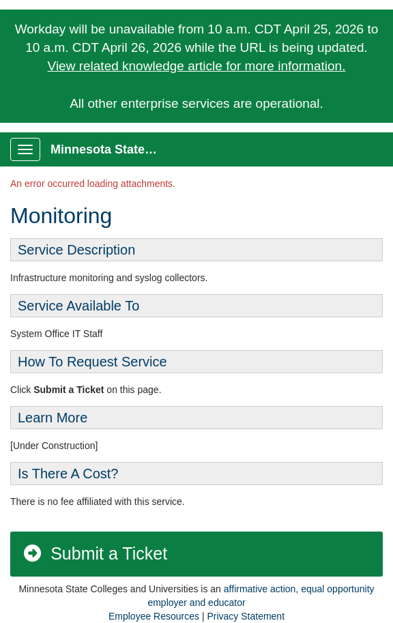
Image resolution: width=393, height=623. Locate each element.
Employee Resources (153, 616)
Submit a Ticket (94, 553)
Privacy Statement (246, 616)
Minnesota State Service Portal (110, 149)
